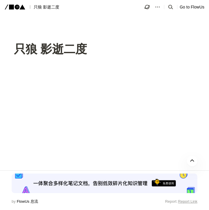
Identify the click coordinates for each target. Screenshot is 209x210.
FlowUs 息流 (27, 201)
